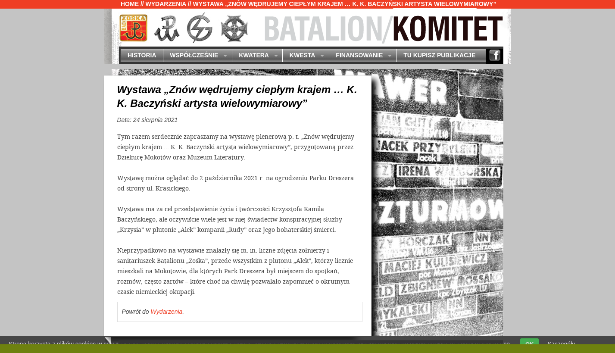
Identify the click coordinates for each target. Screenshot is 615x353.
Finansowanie (360, 56)
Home (130, 3)
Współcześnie (195, 56)
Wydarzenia (166, 3)
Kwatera (255, 56)
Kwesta (303, 56)
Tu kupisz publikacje (439, 55)
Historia (142, 55)
